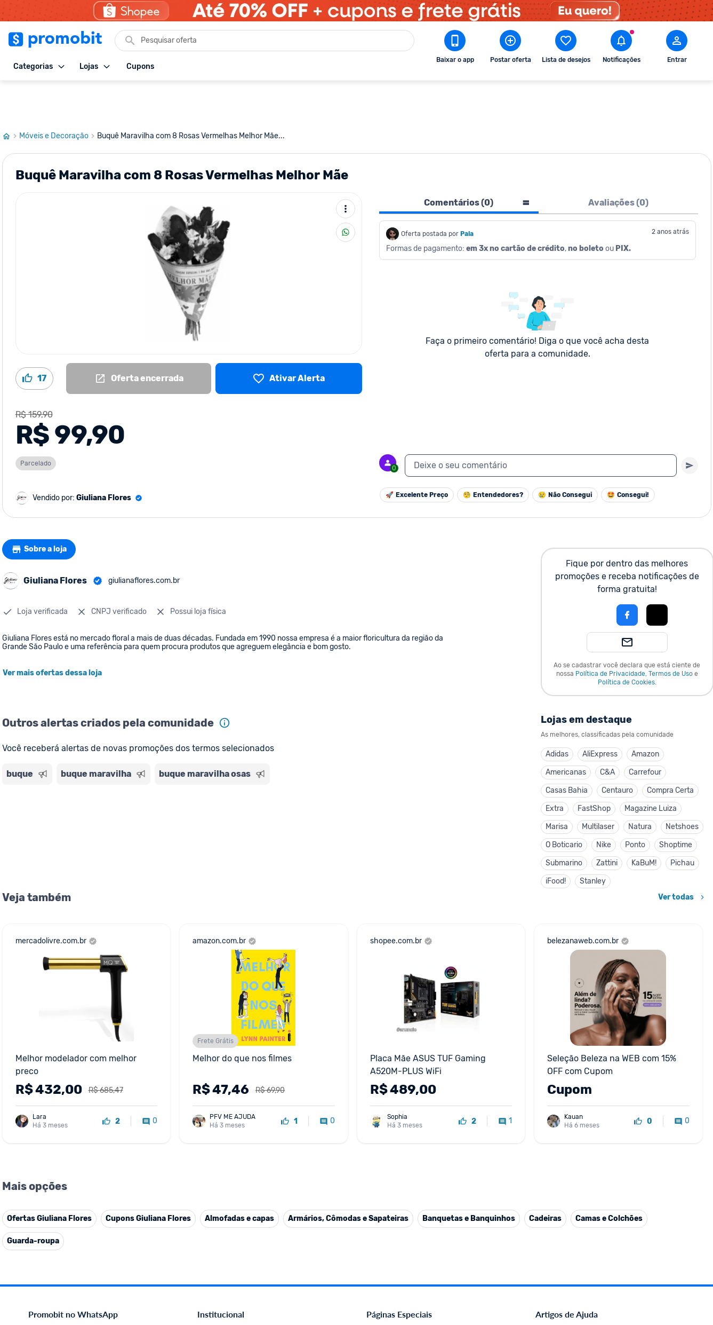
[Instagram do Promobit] (610, 1251)
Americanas (566, 733)
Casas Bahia (567, 751)
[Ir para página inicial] (10, 97)
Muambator (216, 1240)
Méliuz (208, 1214)
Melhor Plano (219, 1201)
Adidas (557, 715)
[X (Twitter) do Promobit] (580, 1251)
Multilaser (598, 788)
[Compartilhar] (345, 193)
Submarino (564, 824)
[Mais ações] (345, 170)
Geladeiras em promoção (407, 1125)
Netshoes (682, 788)
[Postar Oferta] (510, 48)
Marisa (557, 788)
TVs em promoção (396, 1150)
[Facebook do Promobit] (550, 1251)
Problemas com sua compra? (582, 1112)
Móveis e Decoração (58, 97)
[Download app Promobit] (455, 48)
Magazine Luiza (650, 770)
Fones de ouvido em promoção (417, 1099)
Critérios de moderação (573, 1086)
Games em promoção (401, 1112)
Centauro (617, 751)
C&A (607, 733)
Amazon (645, 715)
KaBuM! (643, 824)
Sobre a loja (43, 511)
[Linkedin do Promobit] (640, 1251)
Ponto (635, 806)
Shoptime (675, 806)
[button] (591, 576)
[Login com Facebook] (627, 576)
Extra (555, 770)
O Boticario (564, 806)
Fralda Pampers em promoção (415, 1137)
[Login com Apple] (657, 576)
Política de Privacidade (610, 635)
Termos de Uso (670, 635)
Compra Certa (670, 751)
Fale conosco (218, 1086)
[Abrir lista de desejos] (566, 48)
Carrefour (645, 733)
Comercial (213, 1073)
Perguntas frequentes (570, 1099)
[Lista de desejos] (289, 340)
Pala (467, 195)
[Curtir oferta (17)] (34, 340)
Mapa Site (213, 1137)
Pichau (682, 824)
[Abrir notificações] (621, 48)
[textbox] (541, 427)
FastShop (594, 770)
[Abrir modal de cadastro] (676, 48)
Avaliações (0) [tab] (618, 164)
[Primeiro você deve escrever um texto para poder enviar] (689, 427)
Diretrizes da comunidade (577, 1073)
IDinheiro (212, 1189)
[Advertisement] (207, 792)
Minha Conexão (223, 1227)
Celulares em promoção (405, 1086)
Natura (640, 788)
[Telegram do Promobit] (670, 1251)
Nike (603, 806)
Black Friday (386, 1073)
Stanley (593, 842)
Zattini (607, 824)
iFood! (556, 842)
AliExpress (600, 715)
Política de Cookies (626, 644)
